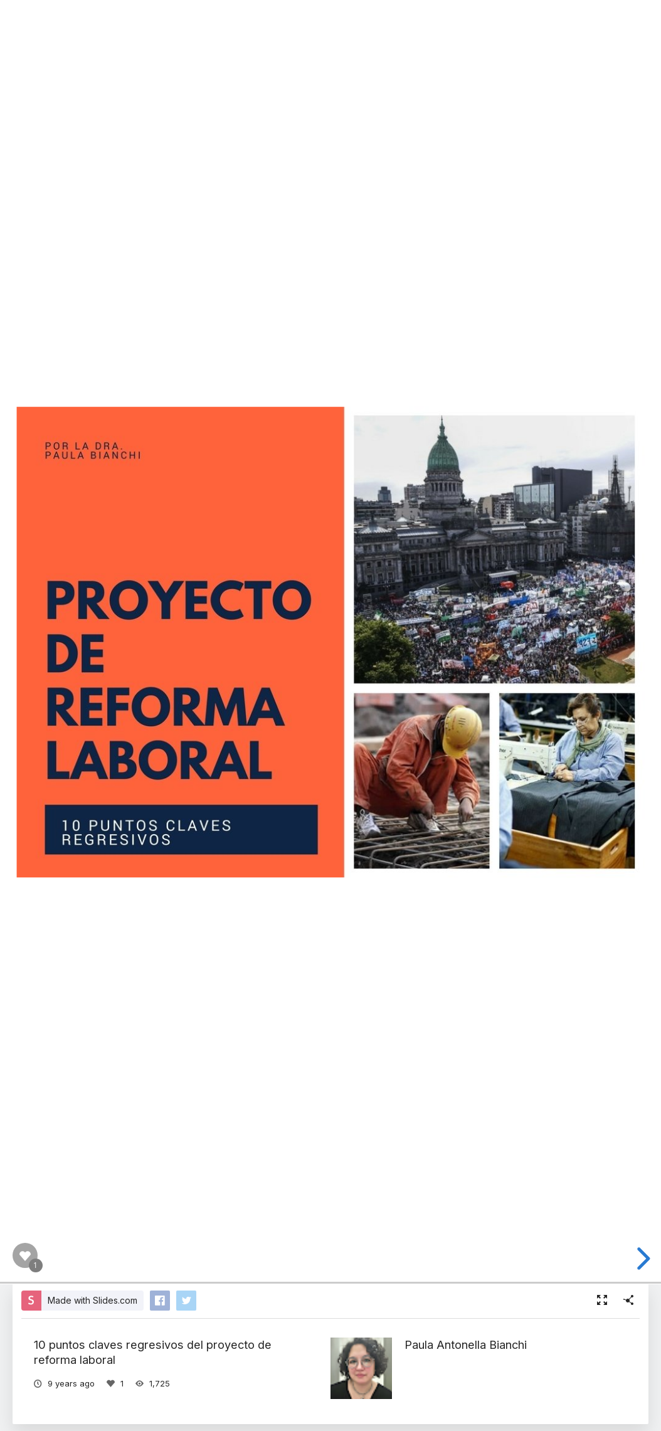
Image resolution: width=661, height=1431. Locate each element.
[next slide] (641, 1258)
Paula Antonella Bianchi (466, 1344)
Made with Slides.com (92, 1300)
